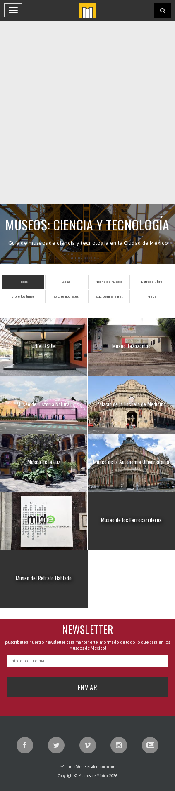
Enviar (87, 687)
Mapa (151, 296)
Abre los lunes (23, 296)
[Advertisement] (87, 112)
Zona (66, 282)
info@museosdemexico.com (92, 767)
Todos (23, 282)
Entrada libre (151, 282)
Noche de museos (108, 282)
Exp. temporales (66, 296)
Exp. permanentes (109, 296)
